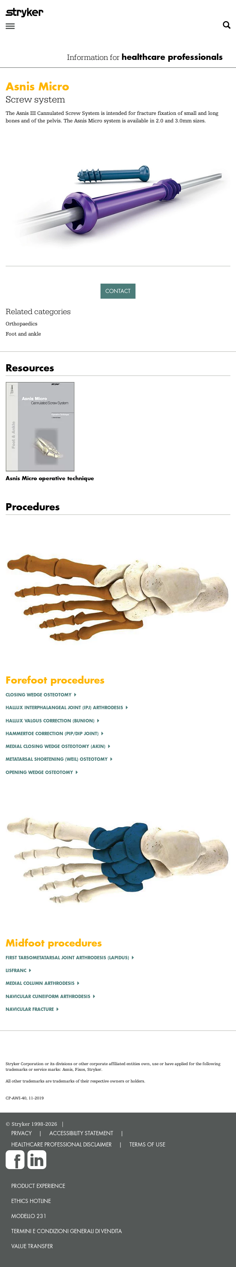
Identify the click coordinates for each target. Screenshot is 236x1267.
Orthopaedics (21, 324)
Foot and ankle (23, 334)
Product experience (38, 1185)
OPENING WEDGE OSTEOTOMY (39, 772)
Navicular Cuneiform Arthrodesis (48, 996)
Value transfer (32, 1246)
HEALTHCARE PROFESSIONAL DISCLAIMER (61, 1144)
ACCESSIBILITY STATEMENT (81, 1133)
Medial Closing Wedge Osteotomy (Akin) (55, 746)
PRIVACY (21, 1133)
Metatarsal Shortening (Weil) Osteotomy (57, 759)
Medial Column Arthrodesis (40, 983)
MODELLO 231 (29, 1216)
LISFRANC (16, 970)
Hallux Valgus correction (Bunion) (50, 720)
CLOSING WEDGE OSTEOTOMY (39, 695)
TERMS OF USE (147, 1144)
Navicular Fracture (30, 1009)
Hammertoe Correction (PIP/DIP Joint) (52, 733)
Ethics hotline (31, 1200)
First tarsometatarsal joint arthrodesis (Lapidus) (67, 957)
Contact (118, 291)
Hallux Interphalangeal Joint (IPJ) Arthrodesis (64, 707)
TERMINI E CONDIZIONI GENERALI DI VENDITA (66, 1231)
